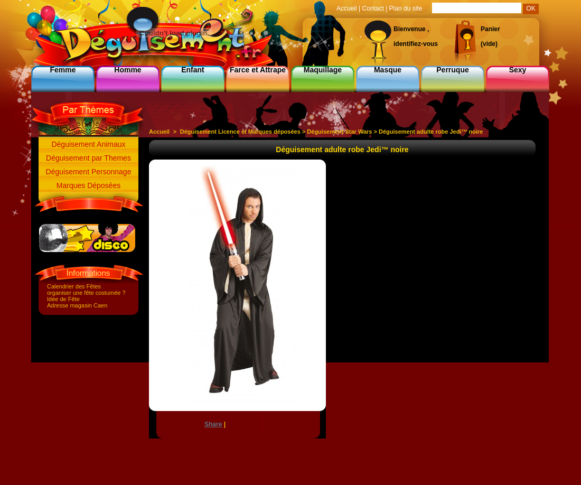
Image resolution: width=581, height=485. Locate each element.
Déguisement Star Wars (339, 131)
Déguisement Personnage (89, 171)
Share (213, 424)
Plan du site (406, 8)
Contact (372, 8)
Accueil (159, 131)
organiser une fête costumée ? (86, 293)
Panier (490, 29)
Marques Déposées (88, 185)
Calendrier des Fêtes (74, 286)
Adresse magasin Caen (77, 305)
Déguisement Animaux (88, 144)
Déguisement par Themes (88, 158)
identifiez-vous (415, 44)
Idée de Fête (63, 299)
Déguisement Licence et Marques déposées (240, 131)
